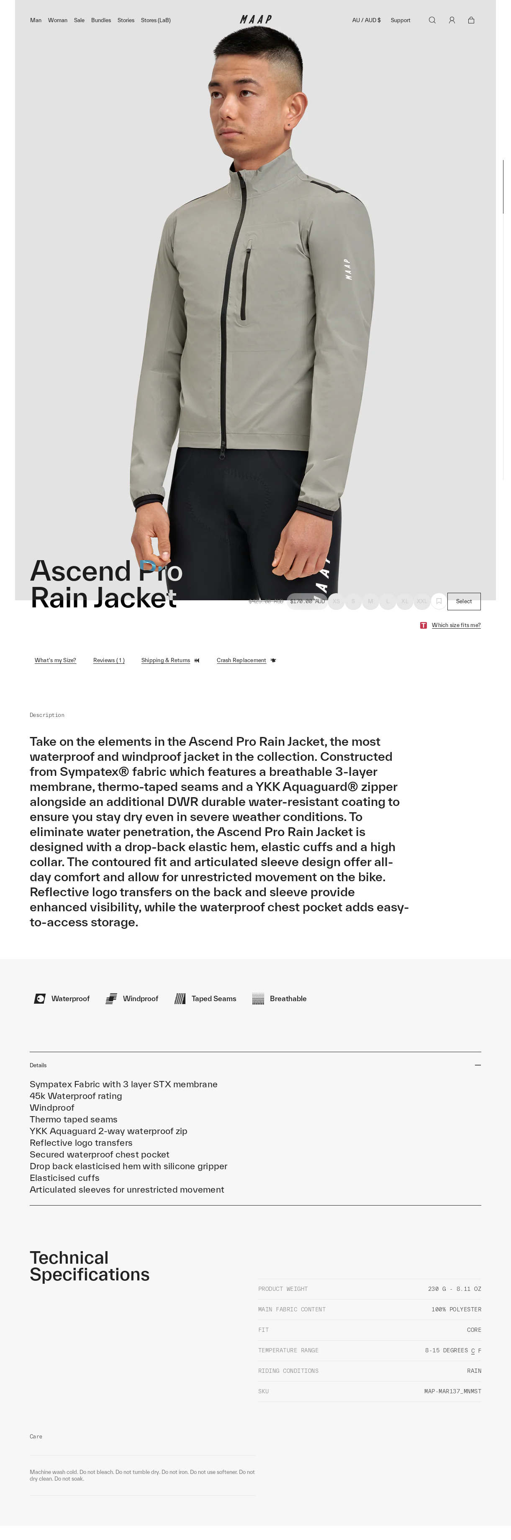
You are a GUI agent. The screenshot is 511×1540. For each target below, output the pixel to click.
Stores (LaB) (156, 38)
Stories (126, 38)
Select (464, 619)
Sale (79, 38)
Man (35, 38)
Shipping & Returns (170, 678)
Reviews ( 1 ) (109, 678)
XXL (422, 619)
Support (401, 38)
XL (404, 619)
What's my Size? (56, 678)
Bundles (101, 38)
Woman (57, 38)
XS (336, 619)
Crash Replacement (246, 678)
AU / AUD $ (366, 38)
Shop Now (299, 9)
